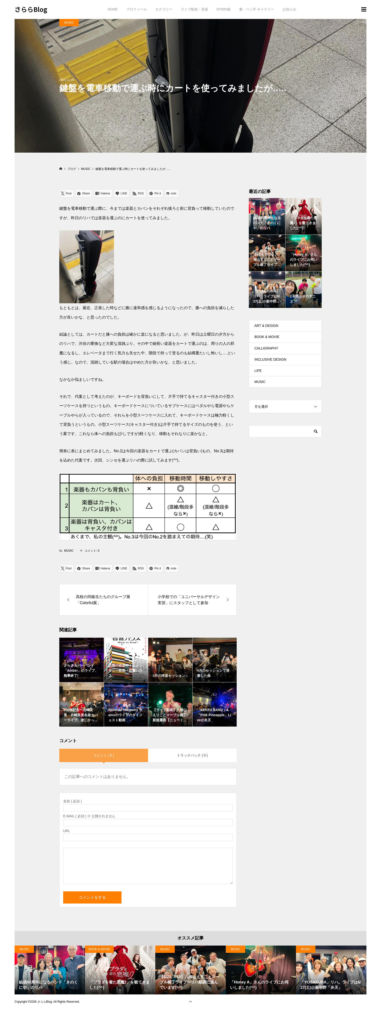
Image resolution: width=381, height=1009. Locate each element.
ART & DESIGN (266, 326)
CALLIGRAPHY (266, 348)
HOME (113, 9)
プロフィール (136, 9)
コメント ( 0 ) (103, 755)
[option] (50, 970)
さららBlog (31, 9)
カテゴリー (163, 9)
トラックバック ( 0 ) (192, 755)
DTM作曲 (223, 9)
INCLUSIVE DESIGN (270, 359)
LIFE (258, 371)
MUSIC (69, 22)
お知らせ (289, 9)
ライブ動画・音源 (194, 9)
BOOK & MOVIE (266, 337)
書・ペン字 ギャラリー (256, 9)
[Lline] (121, 193)
